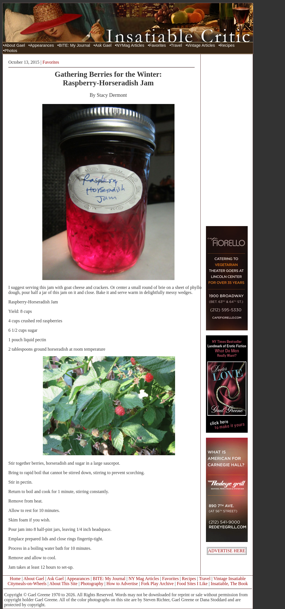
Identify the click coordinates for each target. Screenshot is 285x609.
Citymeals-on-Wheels (27, 583)
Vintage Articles (201, 45)
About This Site (63, 583)
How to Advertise (122, 583)
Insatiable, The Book (229, 583)
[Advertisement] (227, 139)
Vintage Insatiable (229, 578)
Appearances (42, 45)
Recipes (227, 45)
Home (15, 578)
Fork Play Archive (157, 583)
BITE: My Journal (74, 45)
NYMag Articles (130, 45)
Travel (176, 45)
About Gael (14, 45)
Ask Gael (103, 45)
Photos (10, 50)
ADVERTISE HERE (226, 550)
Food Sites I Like (192, 583)
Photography (92, 583)
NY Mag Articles (144, 578)
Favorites (157, 45)
